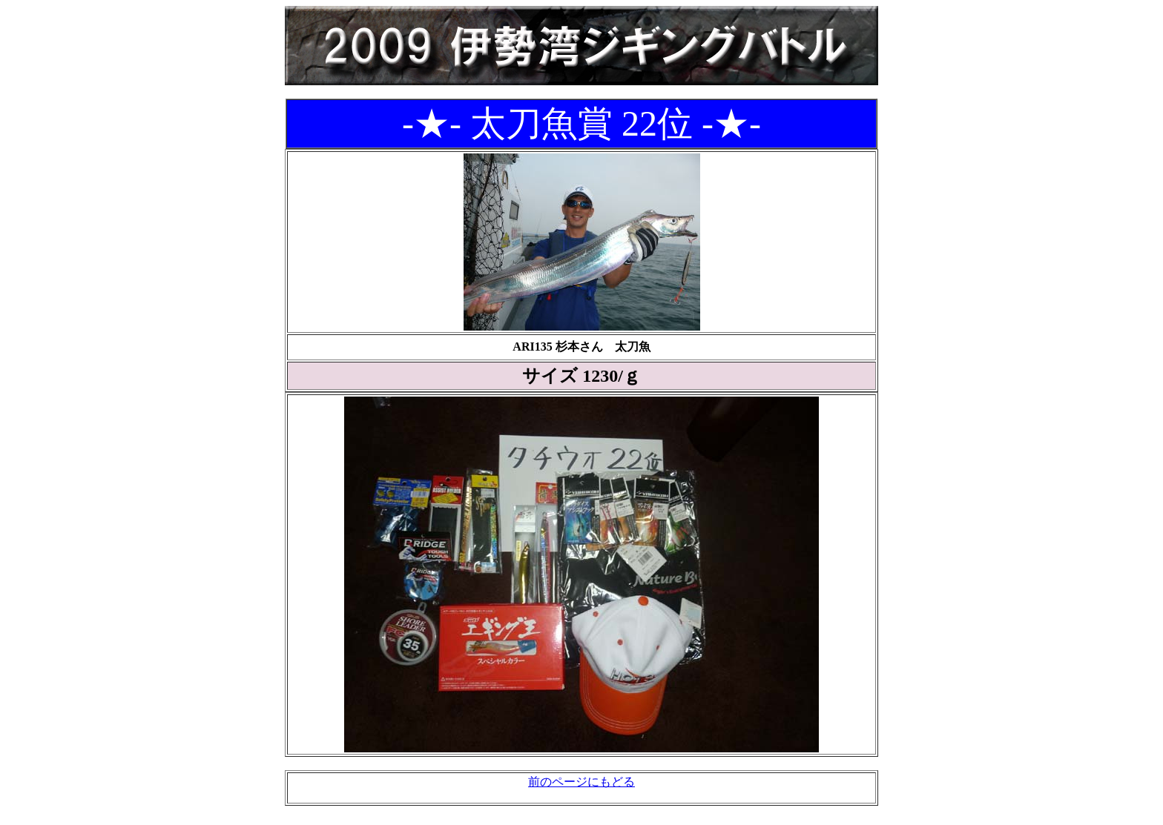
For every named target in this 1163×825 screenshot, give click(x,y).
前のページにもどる (581, 781)
